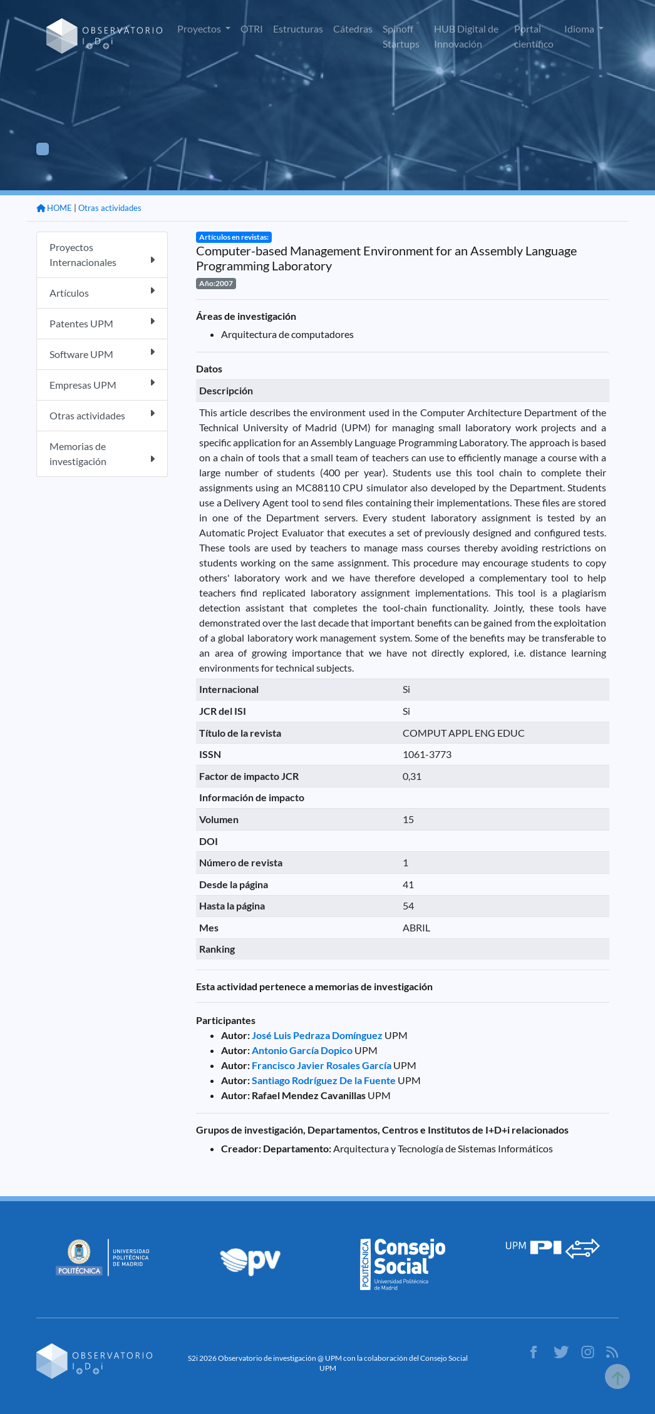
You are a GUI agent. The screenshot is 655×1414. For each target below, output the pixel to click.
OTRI (251, 28)
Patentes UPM (102, 322)
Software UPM (102, 353)
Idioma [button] (580, 28)
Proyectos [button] (200, 28)
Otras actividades (110, 208)
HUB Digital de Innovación (466, 36)
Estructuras (298, 28)
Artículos (102, 292)
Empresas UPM (102, 384)
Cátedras (353, 28)
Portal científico (534, 36)
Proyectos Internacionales (102, 254)
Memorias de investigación (102, 453)
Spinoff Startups (401, 36)
